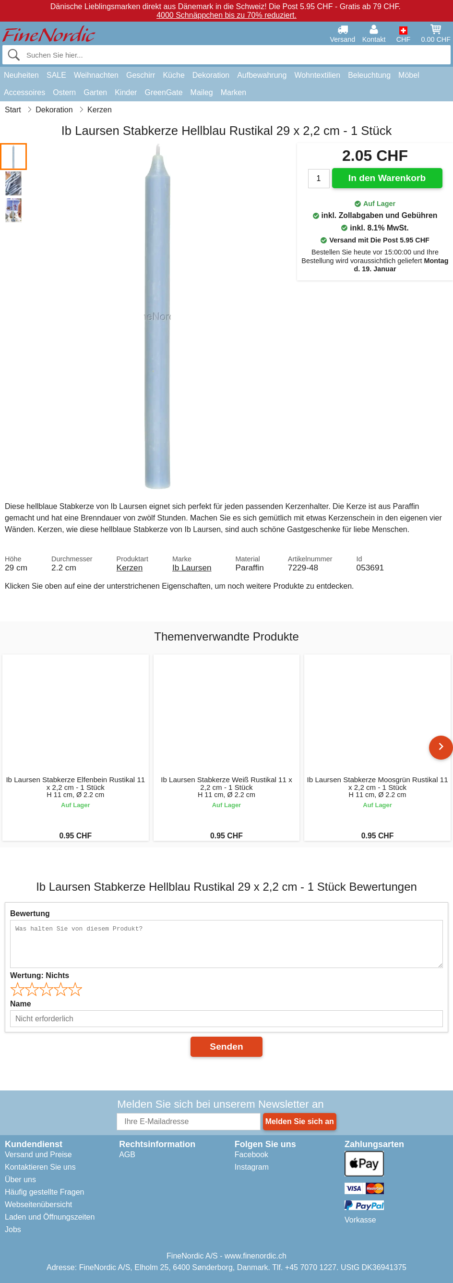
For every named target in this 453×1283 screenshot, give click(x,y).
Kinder (126, 92)
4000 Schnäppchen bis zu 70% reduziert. (226, 15)
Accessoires (24, 92)
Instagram (252, 1167)
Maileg (202, 92)
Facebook (251, 1154)
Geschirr (140, 75)
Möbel (408, 75)
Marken (233, 92)
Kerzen (130, 567)
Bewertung (30, 913)
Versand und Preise (38, 1154)
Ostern (64, 92)
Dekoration (210, 75)
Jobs (13, 1229)
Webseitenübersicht (38, 1204)
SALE (56, 75)
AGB (127, 1154)
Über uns (20, 1179)
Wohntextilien (317, 75)
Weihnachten (96, 75)
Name (20, 1004)
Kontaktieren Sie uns (40, 1167)
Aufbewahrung (261, 75)
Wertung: (39, 975)
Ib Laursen (192, 567)
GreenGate (163, 92)
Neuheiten (21, 75)
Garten (95, 92)
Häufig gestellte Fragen (44, 1192)
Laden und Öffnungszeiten (50, 1217)
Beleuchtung (369, 75)
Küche (173, 75)
